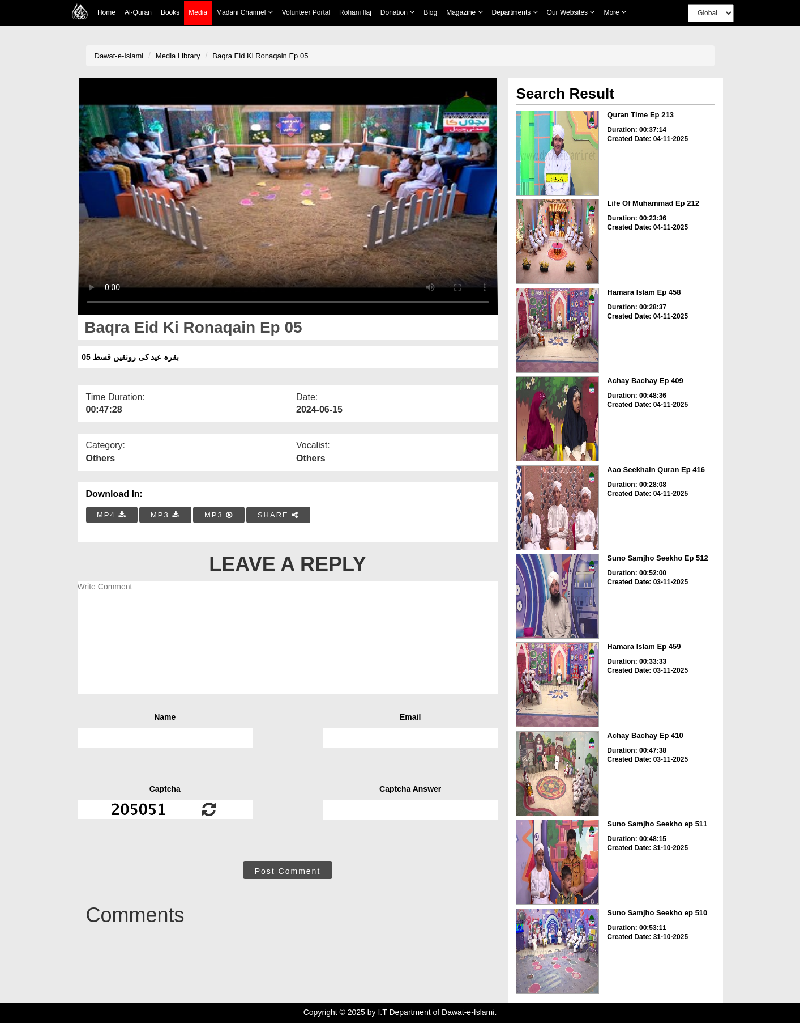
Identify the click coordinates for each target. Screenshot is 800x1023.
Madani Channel (244, 12)
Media (198, 13)
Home (106, 12)
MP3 (165, 515)
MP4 (111, 515)
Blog (430, 12)
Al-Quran (138, 12)
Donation (397, 12)
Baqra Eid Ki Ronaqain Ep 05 (260, 56)
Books (170, 12)
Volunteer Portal (306, 12)
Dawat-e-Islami (119, 56)
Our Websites (571, 12)
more (615, 12)
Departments (515, 12)
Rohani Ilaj (355, 12)
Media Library (178, 56)
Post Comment (288, 871)
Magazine (464, 12)
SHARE (278, 515)
